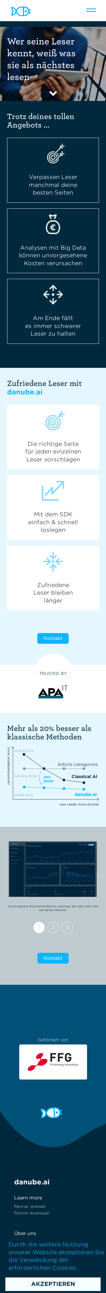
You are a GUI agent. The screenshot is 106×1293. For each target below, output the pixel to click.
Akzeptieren (53, 1284)
